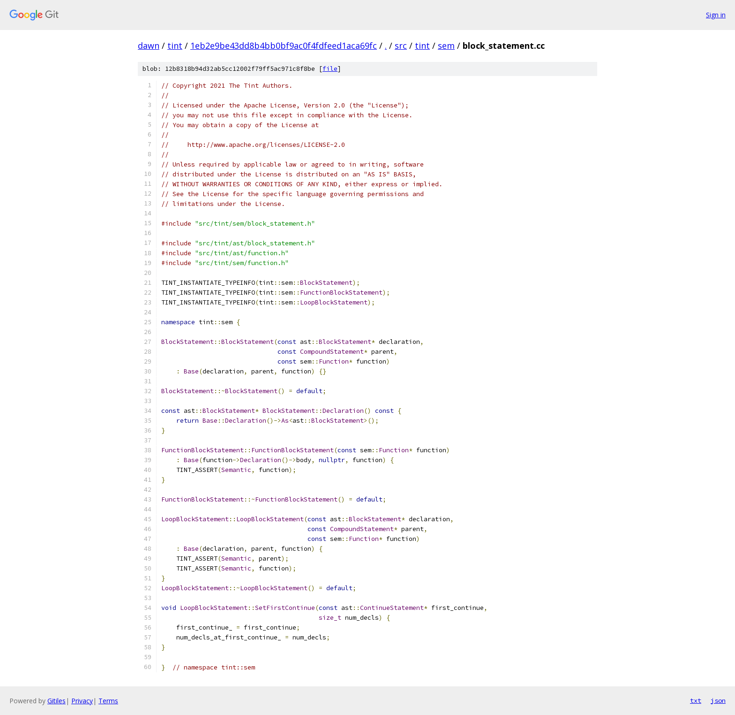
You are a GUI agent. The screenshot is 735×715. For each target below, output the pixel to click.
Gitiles (56, 700)
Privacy (82, 700)
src (401, 45)
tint (174, 45)
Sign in (716, 14)
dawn (148, 45)
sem (446, 45)
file (330, 69)
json (718, 700)
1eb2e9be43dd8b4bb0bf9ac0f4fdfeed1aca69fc (283, 45)
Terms (108, 700)
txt (695, 700)
